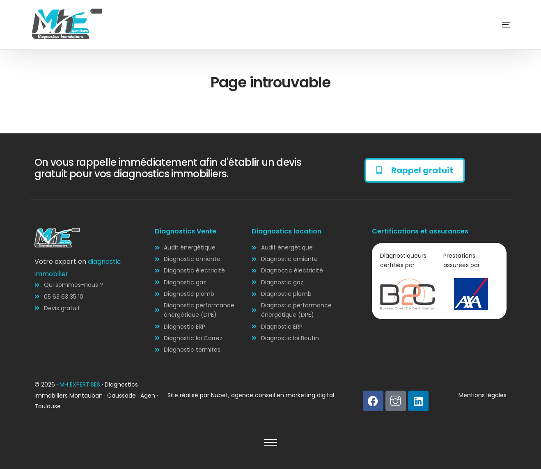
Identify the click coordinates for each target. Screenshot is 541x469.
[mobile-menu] (493, 24)
